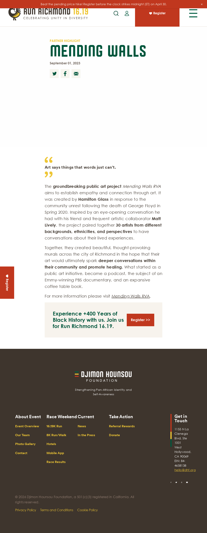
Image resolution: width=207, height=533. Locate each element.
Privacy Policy (25, 510)
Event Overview (27, 426)
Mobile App (55, 453)
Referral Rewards (122, 426)
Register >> (140, 320)
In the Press (86, 435)
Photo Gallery (25, 444)
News (82, 426)
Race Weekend (61, 416)
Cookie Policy (87, 510)
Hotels (51, 444)
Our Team (22, 435)
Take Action (121, 416)
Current (86, 416)
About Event (28, 416)
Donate (114, 435)
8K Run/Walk (56, 435)
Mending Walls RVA (131, 296)
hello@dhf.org (183, 470)
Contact (21, 453)
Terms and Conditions (56, 510)
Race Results (56, 462)
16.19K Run (54, 426)
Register (157, 13)
